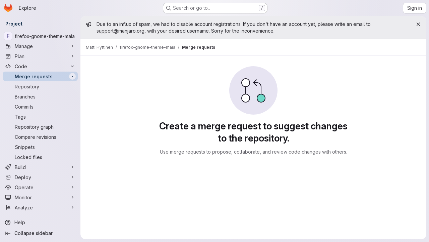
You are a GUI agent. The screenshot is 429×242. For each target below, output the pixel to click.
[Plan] (40, 56)
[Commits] (40, 106)
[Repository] (40, 86)
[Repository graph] (40, 126)
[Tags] (40, 116)
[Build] (40, 167)
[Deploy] (40, 177)
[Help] (40, 222)
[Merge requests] (40, 76)
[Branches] (40, 96)
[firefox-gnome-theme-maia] (40, 36)
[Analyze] (40, 207)
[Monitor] (40, 197)
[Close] (418, 24)
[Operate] (40, 187)
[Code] (40, 66)
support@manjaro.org (120, 31)
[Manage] (40, 46)
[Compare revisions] (40, 137)
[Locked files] (40, 157)
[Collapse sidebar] (40, 233)
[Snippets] (40, 147)
